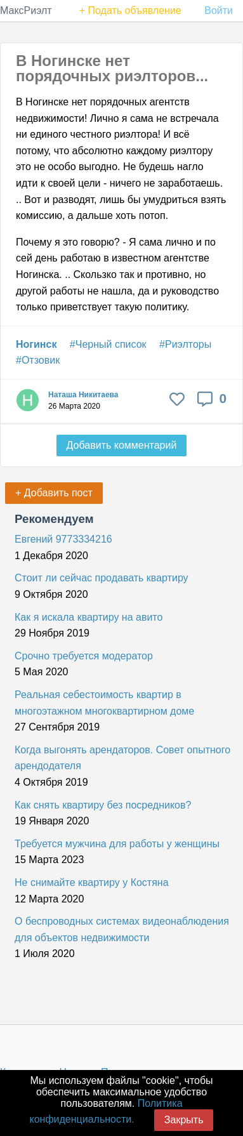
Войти (218, 10)
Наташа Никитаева (83, 394)
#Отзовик (38, 360)
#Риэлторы (185, 344)
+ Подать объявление (130, 10)
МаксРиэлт (26, 10)
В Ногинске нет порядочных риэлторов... (112, 68)
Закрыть (184, 1119)
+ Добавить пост (54, 492)
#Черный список (108, 344)
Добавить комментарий (122, 445)
